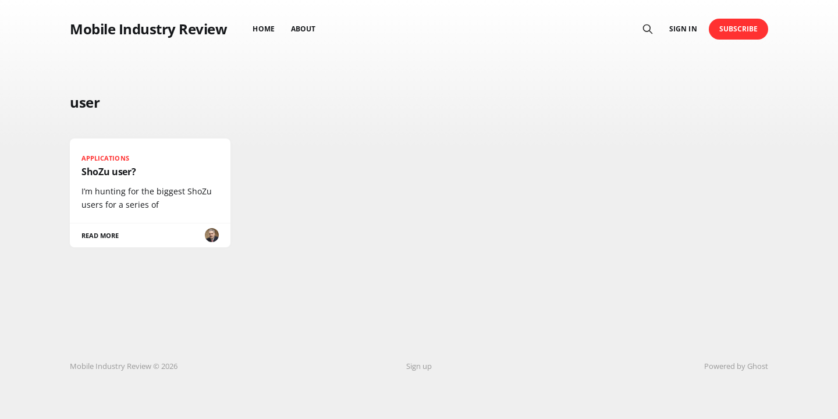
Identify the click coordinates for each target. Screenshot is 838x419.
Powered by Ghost (736, 366)
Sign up (419, 366)
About (303, 29)
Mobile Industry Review (148, 29)
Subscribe (738, 29)
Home (263, 29)
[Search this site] (647, 29)
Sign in (683, 29)
